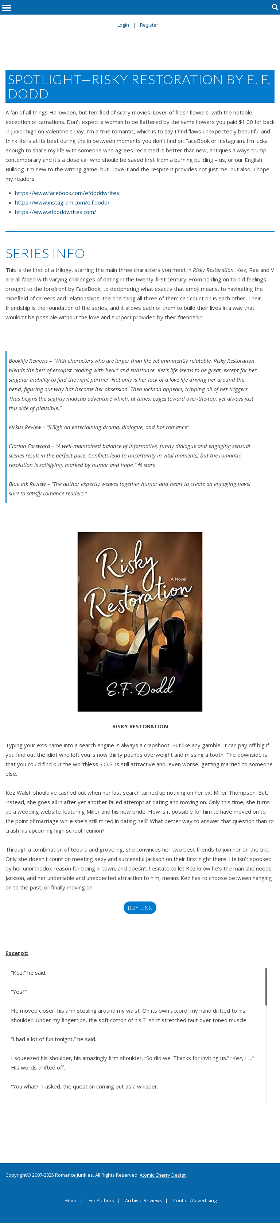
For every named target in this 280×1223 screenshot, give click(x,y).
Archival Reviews (143, 1201)
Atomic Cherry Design (163, 1175)
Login (123, 25)
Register (149, 25)
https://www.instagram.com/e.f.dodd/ (62, 202)
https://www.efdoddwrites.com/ (55, 211)
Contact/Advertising (195, 1201)
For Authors (101, 1201)
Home (71, 1201)
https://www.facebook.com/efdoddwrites (67, 192)
